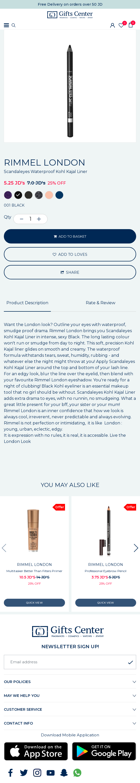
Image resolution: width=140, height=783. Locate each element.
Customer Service (23, 709)
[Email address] (70, 662)
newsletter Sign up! (70, 646)
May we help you (22, 695)
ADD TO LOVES (70, 254)
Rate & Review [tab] (100, 302)
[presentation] (3, 548)
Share (70, 272)
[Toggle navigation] (6, 25)
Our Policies (17, 681)
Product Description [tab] (27, 302)
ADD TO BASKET (70, 236)
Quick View (34, 602)
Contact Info (18, 723)
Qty (7, 217)
